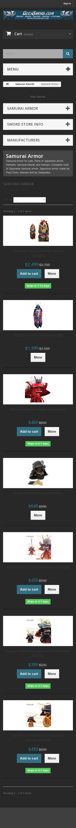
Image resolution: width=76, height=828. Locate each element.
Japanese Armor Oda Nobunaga (38, 335)
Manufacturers (23, 140)
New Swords (38, 96)
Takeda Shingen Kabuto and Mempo (38, 409)
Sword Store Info (25, 124)
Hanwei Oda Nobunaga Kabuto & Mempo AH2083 (38, 653)
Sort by (7, 199)
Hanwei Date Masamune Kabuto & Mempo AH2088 (38, 737)
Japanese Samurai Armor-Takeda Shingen (37, 253)
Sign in (67, 3)
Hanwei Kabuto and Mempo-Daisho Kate (38, 567)
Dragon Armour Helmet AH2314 (38, 493)
